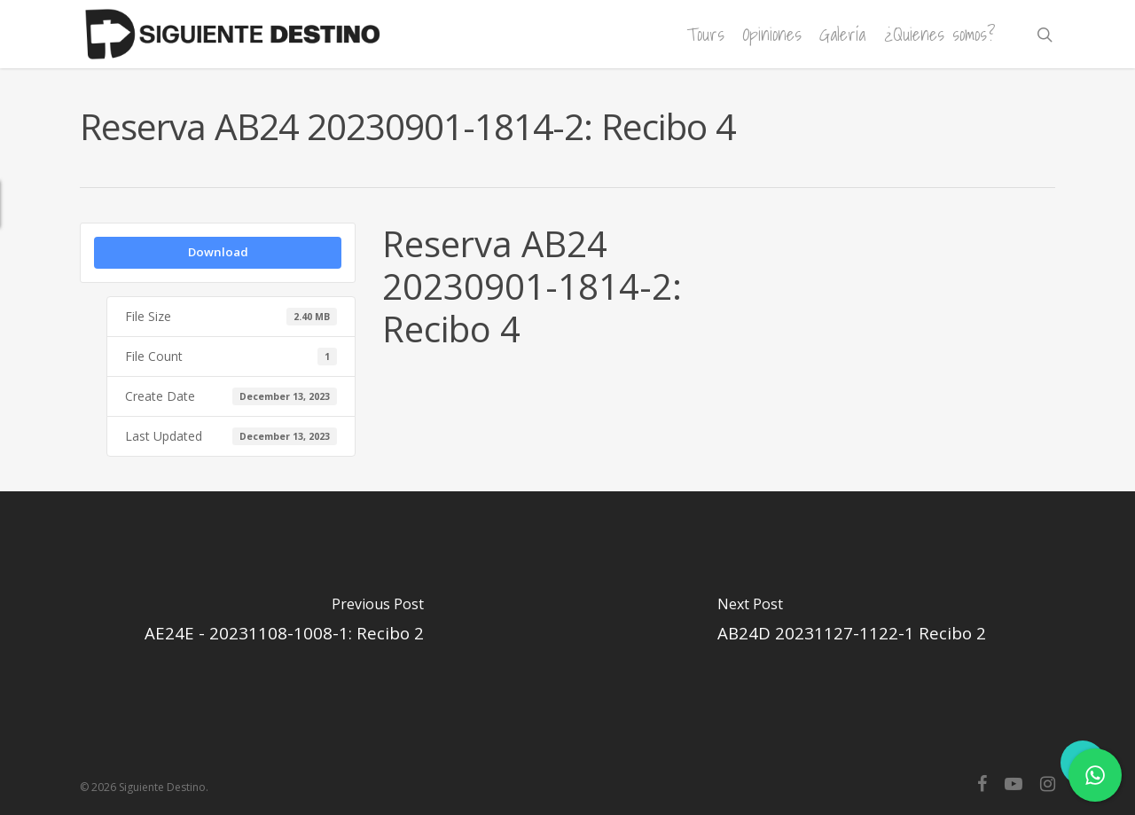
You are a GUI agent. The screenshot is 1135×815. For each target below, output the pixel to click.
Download (218, 252)
